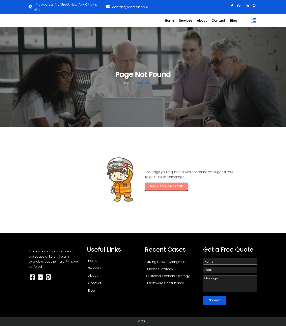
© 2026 (143, 321)
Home (128, 82)
